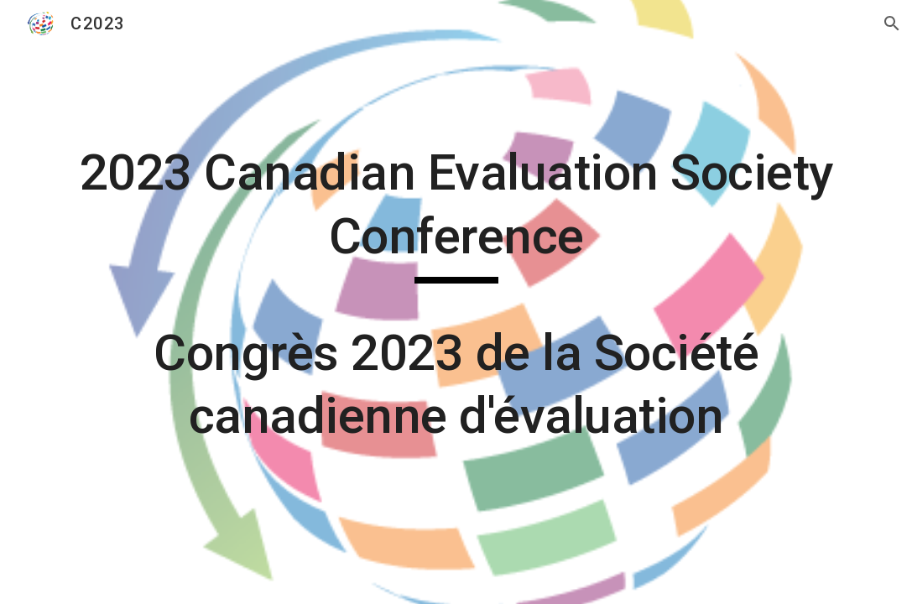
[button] (892, 23)
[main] (455, 301)
